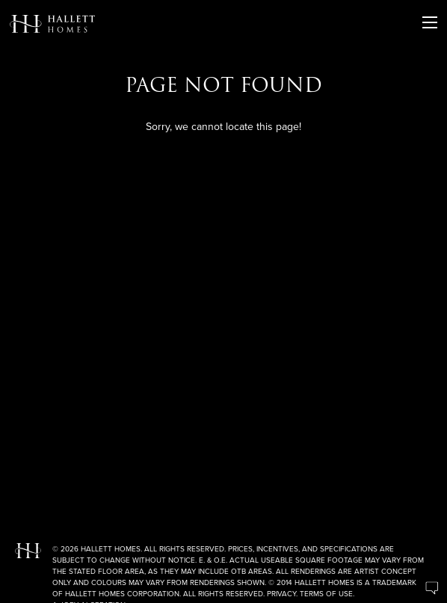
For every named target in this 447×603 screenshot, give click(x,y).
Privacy (281, 593)
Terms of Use (326, 593)
